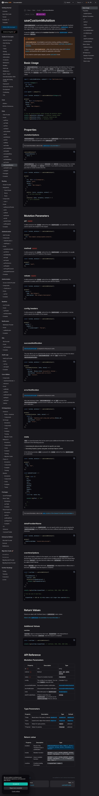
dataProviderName (88, 38)
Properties (85, 10)
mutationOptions (88, 13)
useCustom (54, 54)
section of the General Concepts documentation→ (58, 513)
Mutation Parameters (88, 16)
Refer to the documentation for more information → (42, 617)
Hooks (39, 10)
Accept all (16, 784)
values (85, 24)
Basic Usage (86, 8)
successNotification (88, 30)
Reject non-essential (16, 788)
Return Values (86, 44)
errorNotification (88, 33)
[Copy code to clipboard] (74, 79)
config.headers (87, 27)
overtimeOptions (88, 41)
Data (33, 10)
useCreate (61, 44)
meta (85, 36)
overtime (86, 50)
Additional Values (88, 47)
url (84, 19)
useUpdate (68, 44)
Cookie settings (16, 791)
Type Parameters (88, 58)
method (85, 22)
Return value (87, 61)
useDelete (28, 46)
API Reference (86, 52)
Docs (29, 10)
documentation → (51, 145)
